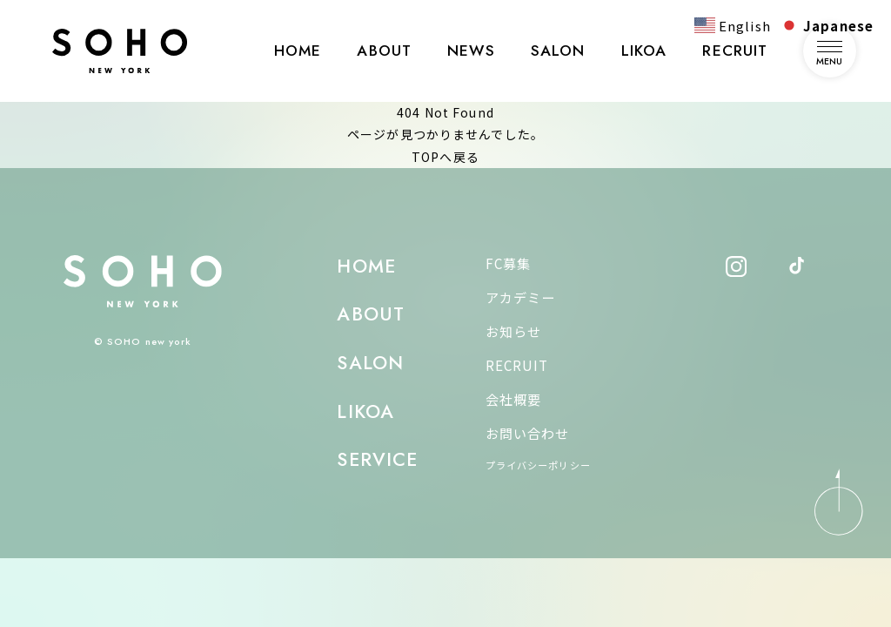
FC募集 (508, 263)
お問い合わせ (528, 432)
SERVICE (377, 459)
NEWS (470, 50)
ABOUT (384, 50)
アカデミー (521, 297)
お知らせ (513, 330)
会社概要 (513, 398)
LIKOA (644, 50)
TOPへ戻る (445, 156)
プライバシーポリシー (538, 465)
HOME (297, 50)
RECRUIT (734, 50)
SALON (558, 50)
